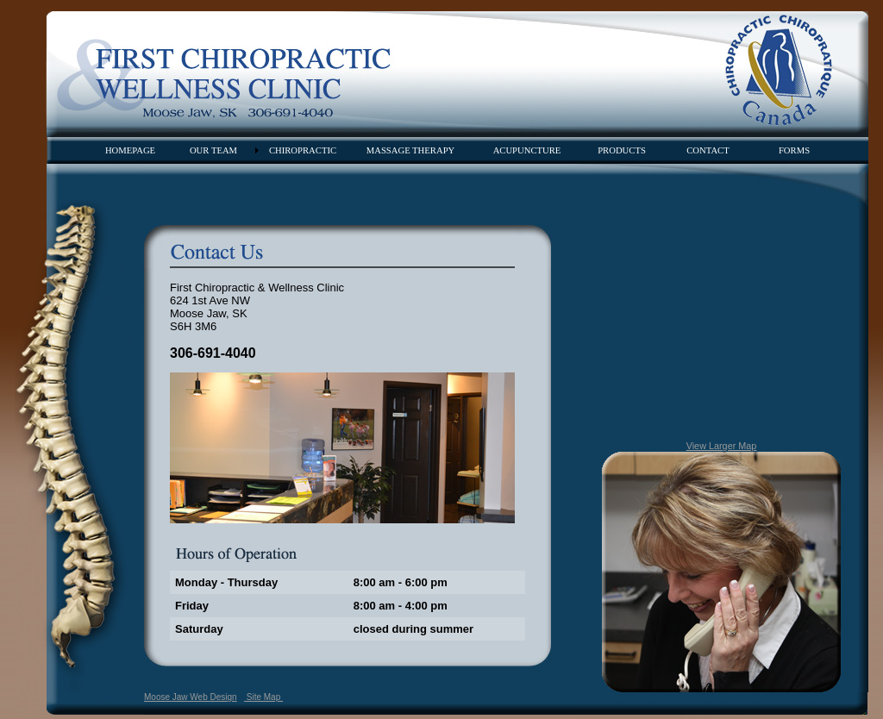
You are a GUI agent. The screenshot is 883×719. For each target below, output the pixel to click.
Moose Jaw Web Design (190, 697)
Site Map (263, 697)
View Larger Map (721, 446)
